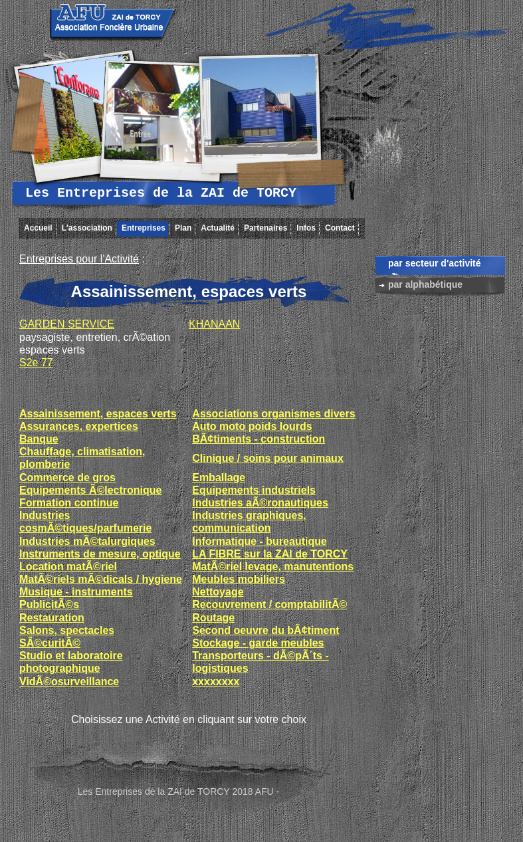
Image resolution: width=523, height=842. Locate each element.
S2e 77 (36, 362)
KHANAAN (214, 324)
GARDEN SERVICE (66, 324)
